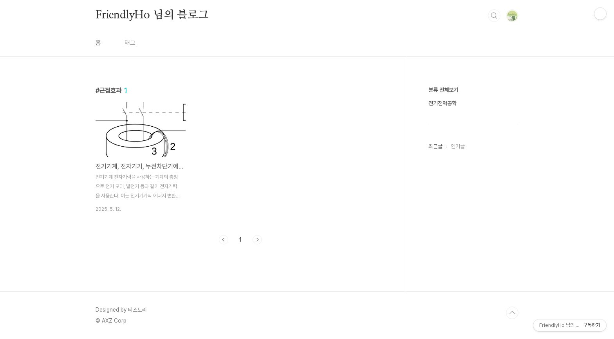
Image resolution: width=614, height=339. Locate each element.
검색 (494, 16)
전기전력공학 (442, 103)
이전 (223, 239)
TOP (512, 313)
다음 (257, 239)
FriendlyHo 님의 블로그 (152, 15)
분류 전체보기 (443, 90)
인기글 (458, 146)
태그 (130, 43)
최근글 (435, 146)
